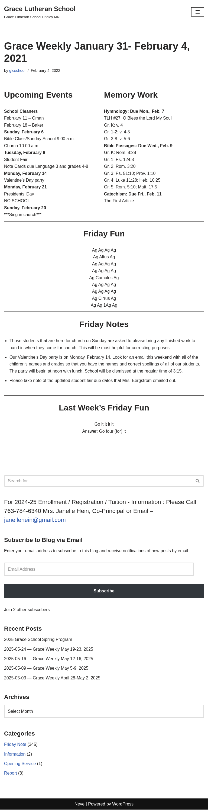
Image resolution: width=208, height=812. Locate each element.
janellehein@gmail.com (35, 521)
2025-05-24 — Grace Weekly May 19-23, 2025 (49, 651)
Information (15, 756)
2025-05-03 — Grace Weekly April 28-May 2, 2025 (52, 680)
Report (10, 775)
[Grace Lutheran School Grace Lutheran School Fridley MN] (40, 12)
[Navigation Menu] (197, 12)
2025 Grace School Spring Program (38, 641)
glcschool (17, 70)
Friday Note (15, 746)
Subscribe (103, 592)
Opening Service (20, 765)
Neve (79, 806)
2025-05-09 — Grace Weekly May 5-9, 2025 (46, 670)
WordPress (123, 806)
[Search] (98, 482)
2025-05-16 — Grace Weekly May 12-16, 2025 (49, 660)
